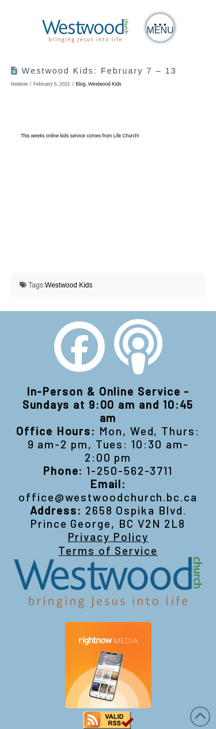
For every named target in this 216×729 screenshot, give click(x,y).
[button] (160, 27)
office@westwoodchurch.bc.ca (108, 497)
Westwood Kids (105, 84)
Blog (81, 84)
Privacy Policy (108, 536)
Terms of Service (108, 550)
